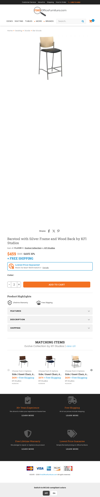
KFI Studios (49, 248)
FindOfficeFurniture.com (48, 475)
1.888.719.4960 (74, 2)
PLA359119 (42, 383)
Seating (19, 21)
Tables (28, 21)
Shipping (50, 2)
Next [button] (91, 370)
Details (46, 267)
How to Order (61, 2)
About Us (41, 2)
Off (46, 493)
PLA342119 (68, 383)
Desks (10, 21)
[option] (23, 370)
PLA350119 (15, 383)
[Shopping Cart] (91, 21)
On (54, 493)
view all (71, 346)
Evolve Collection (33, 248)
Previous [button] (8, 370)
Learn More (28, 415)
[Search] (83, 21)
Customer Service (29, 2)
